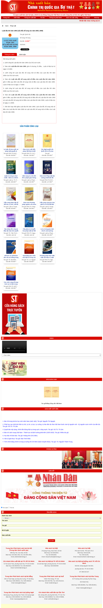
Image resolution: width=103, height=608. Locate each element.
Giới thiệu (17, 17)
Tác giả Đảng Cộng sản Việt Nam (51, 403)
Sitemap (96, 17)
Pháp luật (13, 26)
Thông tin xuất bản (30, 17)
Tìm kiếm (51, 540)
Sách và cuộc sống (72, 17)
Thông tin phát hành (55, 17)
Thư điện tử (86, 17)
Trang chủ (6, 17)
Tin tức (42, 17)
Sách (6, 26)
